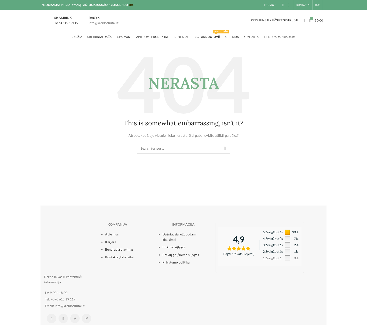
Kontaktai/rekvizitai (119, 257)
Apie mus (112, 234)
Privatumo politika (176, 262)
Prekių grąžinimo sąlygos (180, 255)
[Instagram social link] (288, 4)
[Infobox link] (61, 20)
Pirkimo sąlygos (174, 247)
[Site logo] (183, 20)
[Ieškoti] (304, 20)
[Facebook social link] (283, 4)
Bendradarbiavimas (119, 249)
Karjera (110, 242)
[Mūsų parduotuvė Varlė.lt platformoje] (75, 318)
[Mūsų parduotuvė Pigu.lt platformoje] (86, 318)
